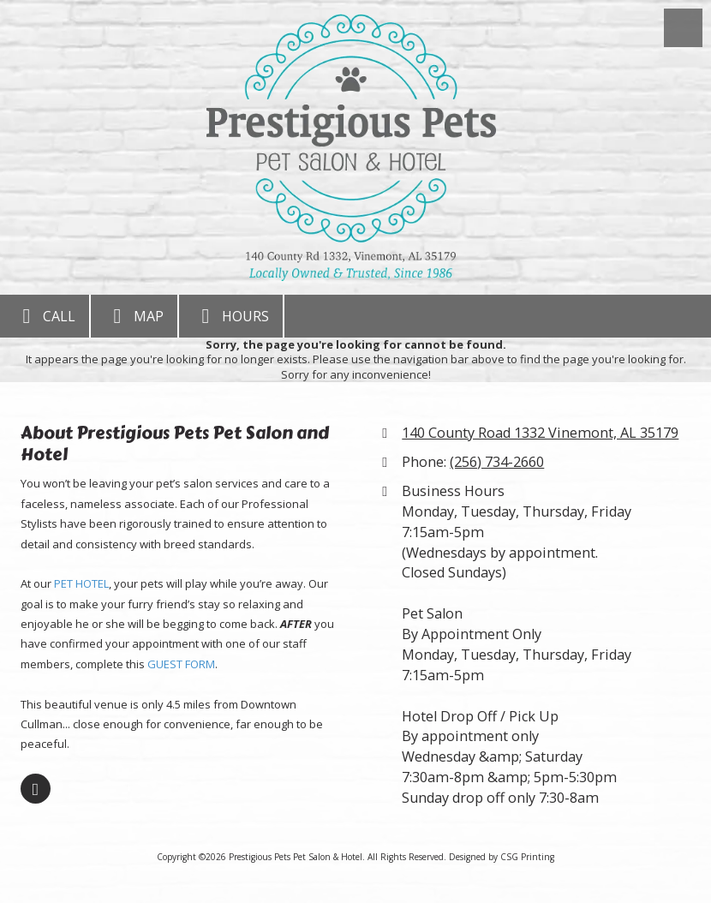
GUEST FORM (181, 664)
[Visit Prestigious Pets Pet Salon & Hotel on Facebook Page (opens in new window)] (36, 789)
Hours (231, 316)
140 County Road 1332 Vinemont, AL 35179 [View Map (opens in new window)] (540, 432)
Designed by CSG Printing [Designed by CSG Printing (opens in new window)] (501, 857)
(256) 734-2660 (497, 461)
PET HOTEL (81, 583)
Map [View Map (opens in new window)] (134, 316)
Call (44, 316)
